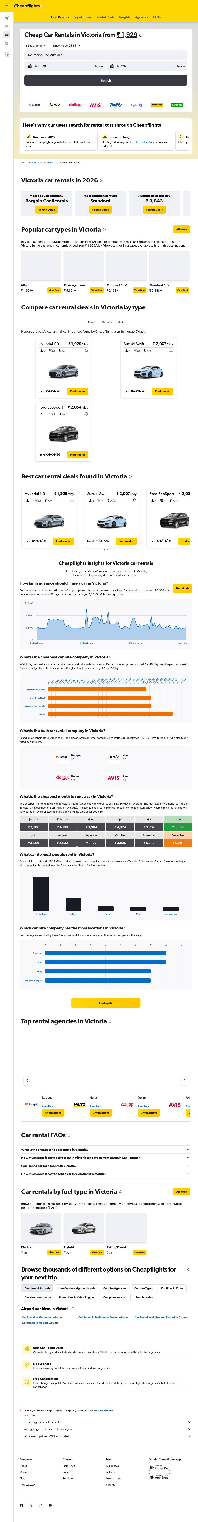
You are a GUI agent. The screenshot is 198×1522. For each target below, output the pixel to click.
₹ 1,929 (127, 34)
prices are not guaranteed (100, 1410)
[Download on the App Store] (159, 1476)
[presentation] (141, 35)
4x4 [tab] (121, 322)
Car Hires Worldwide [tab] (38, 1297)
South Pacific (35, 162)
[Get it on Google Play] (159, 1467)
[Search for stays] (7, 27)
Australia (51, 162)
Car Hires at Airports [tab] (37, 1288)
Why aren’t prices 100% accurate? (108, 1436)
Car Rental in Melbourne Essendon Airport (161, 1317)
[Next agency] (184, 1081)
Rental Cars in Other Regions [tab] (77, 1297)
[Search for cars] (7, 35)
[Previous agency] (27, 1081)
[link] (46, 210)
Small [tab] (91, 322)
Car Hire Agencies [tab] (114, 1288)
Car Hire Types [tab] (143, 1288)
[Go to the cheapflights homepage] (29, 6)
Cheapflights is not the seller (108, 1422)
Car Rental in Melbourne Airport (42, 1317)
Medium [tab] (107, 322)
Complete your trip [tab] (115, 1297)
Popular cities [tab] (144, 1297)
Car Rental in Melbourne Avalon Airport (103, 1317)
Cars (22, 162)
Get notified (143, 142)
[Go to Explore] (7, 43)
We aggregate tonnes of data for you (108, 1429)
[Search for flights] (7, 18)
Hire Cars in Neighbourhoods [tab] (76, 1288)
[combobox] (34, 46)
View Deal (54, 290)
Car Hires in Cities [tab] (172, 1288)
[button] (6, 6)
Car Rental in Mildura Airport (40, 1322)
